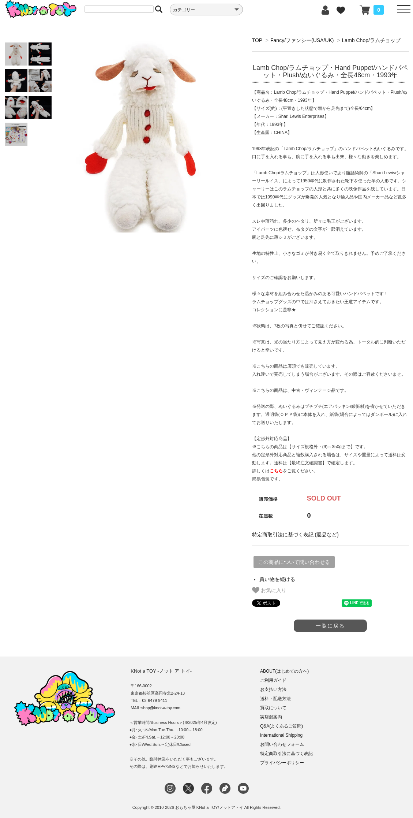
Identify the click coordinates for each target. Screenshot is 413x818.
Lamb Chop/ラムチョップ (371, 40)
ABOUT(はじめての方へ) (284, 671)
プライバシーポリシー (282, 762)
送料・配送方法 (275, 698)
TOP (257, 40)
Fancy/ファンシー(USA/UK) (302, 40)
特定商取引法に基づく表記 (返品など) (295, 535)
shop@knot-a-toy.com (160, 708)
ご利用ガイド (273, 680)
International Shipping (281, 735)
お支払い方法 (273, 689)
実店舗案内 (271, 717)
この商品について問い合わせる (294, 562)
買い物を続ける (277, 579)
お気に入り (269, 590)
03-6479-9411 (154, 700)
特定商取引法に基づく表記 (286, 753)
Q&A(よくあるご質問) (281, 726)
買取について (273, 707)
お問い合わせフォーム (282, 744)
